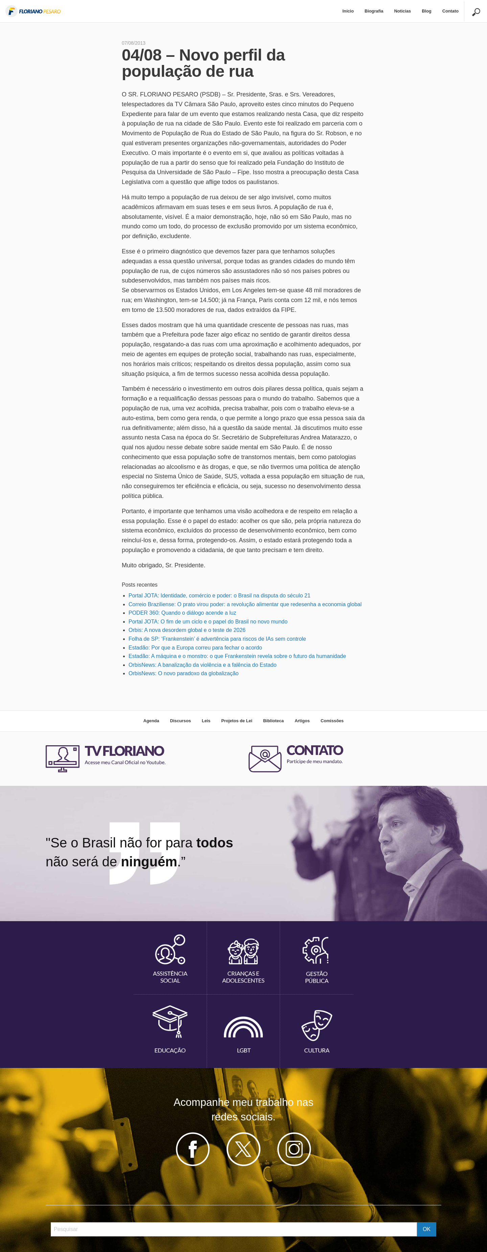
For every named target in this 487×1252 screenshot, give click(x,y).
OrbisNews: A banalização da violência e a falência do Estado (203, 665)
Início (348, 11)
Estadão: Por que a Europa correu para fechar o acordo (195, 648)
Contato (450, 11)
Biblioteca (273, 720)
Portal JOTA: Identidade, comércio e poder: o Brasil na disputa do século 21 (219, 595)
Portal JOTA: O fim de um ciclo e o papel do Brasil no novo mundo (208, 621)
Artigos (302, 720)
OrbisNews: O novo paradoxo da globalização (184, 673)
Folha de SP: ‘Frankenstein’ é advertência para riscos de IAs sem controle (217, 639)
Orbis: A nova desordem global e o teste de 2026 (187, 630)
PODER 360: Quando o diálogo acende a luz (182, 613)
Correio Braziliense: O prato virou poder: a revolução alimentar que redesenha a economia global (245, 604)
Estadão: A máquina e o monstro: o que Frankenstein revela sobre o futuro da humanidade (237, 656)
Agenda (151, 720)
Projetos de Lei (236, 720)
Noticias (402, 11)
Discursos (180, 720)
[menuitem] (348, 11)
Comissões (332, 720)
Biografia (374, 11)
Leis (206, 720)
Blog (426, 11)
